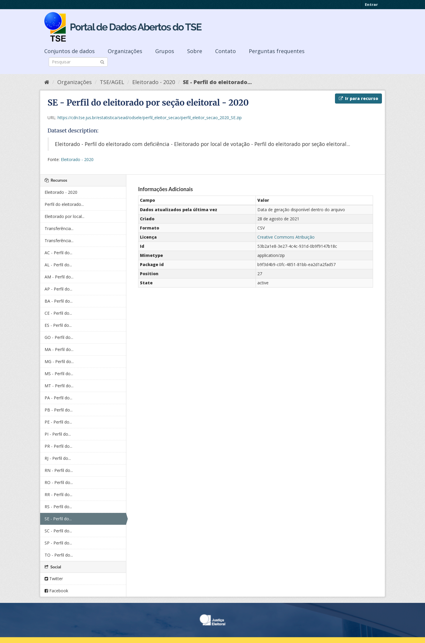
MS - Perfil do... (59, 373)
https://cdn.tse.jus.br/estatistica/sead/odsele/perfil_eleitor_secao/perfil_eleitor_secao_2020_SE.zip (150, 117)
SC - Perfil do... (58, 531)
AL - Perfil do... (58, 265)
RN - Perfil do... (59, 470)
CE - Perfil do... (58, 313)
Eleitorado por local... (64, 216)
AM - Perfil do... (59, 277)
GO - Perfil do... (59, 337)
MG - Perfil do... (59, 361)
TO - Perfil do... (59, 555)
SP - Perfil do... (58, 543)
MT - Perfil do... (59, 385)
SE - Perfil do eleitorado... (217, 82)
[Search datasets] (78, 62)
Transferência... (59, 228)
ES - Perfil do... (58, 325)
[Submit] (102, 61)
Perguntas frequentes (277, 51)
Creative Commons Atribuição (286, 237)
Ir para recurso (358, 98)
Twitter (54, 578)
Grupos (164, 51)
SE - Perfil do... (58, 518)
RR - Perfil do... (58, 494)
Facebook (56, 590)
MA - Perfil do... (59, 349)
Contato (225, 51)
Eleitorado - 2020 (153, 82)
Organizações (125, 51)
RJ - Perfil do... (58, 458)
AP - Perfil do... (58, 289)
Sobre (194, 51)
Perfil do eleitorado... (64, 204)
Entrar (371, 4)
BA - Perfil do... (59, 301)
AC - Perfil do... (58, 252)
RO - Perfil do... (59, 482)
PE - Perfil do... (58, 422)
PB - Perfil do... (59, 410)
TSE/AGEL (112, 82)
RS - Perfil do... (58, 506)
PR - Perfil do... (58, 446)
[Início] (46, 82)
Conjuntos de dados (69, 51)
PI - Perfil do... (58, 434)
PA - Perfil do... (58, 398)
